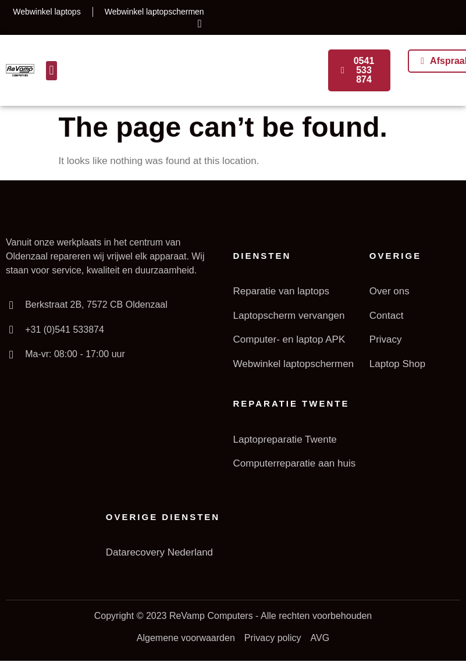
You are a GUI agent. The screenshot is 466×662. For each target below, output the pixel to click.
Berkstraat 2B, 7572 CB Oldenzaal (95, 304)
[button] (51, 70)
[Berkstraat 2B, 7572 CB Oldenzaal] (11, 305)
